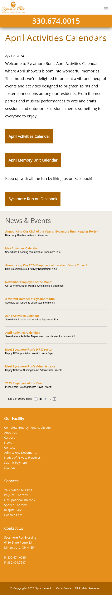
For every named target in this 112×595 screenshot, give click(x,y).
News (8, 442)
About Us (10, 432)
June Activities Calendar (22, 315)
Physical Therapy (16, 495)
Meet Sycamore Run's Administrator (30, 366)
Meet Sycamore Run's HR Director (29, 349)
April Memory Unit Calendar (33, 160)
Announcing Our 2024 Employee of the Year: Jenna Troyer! (46, 265)
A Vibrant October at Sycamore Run (30, 299)
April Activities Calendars (22, 332)
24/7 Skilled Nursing (18, 490)
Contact (9, 447)
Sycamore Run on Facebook (33, 198)
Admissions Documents (20, 452)
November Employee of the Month (28, 282)
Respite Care (13, 510)
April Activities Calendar (29, 136)
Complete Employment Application (28, 427)
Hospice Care (13, 515)
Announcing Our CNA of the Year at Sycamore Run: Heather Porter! (52, 231)
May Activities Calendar (21, 248)
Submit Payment (15, 462)
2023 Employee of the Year (23, 383)
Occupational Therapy (19, 500)
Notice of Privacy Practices (22, 457)
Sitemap (10, 467)
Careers (9, 437)
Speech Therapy (15, 505)
